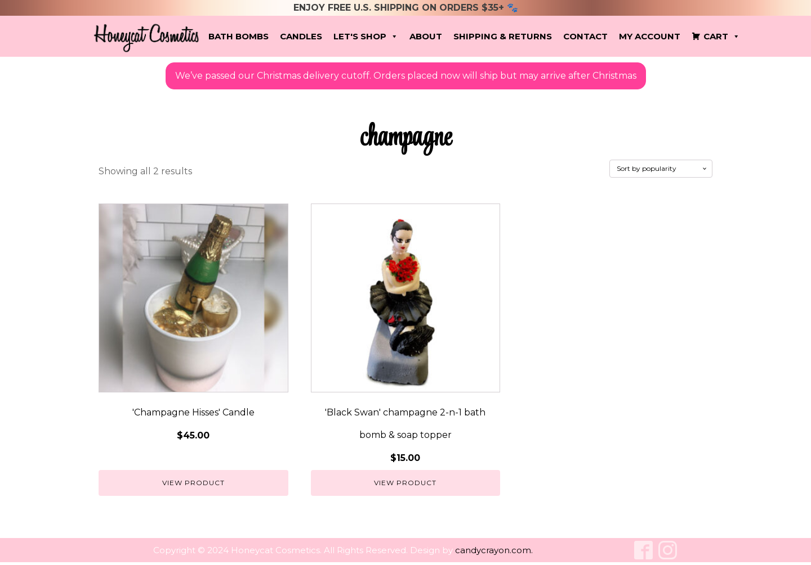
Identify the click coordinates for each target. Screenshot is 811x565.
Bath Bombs (238, 36)
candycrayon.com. (494, 550)
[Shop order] (660, 169)
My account (649, 36)
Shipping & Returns (502, 36)
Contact (585, 36)
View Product (193, 482)
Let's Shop (365, 36)
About (425, 36)
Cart (721, 36)
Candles (301, 36)
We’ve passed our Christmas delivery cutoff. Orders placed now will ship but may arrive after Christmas (405, 75)
